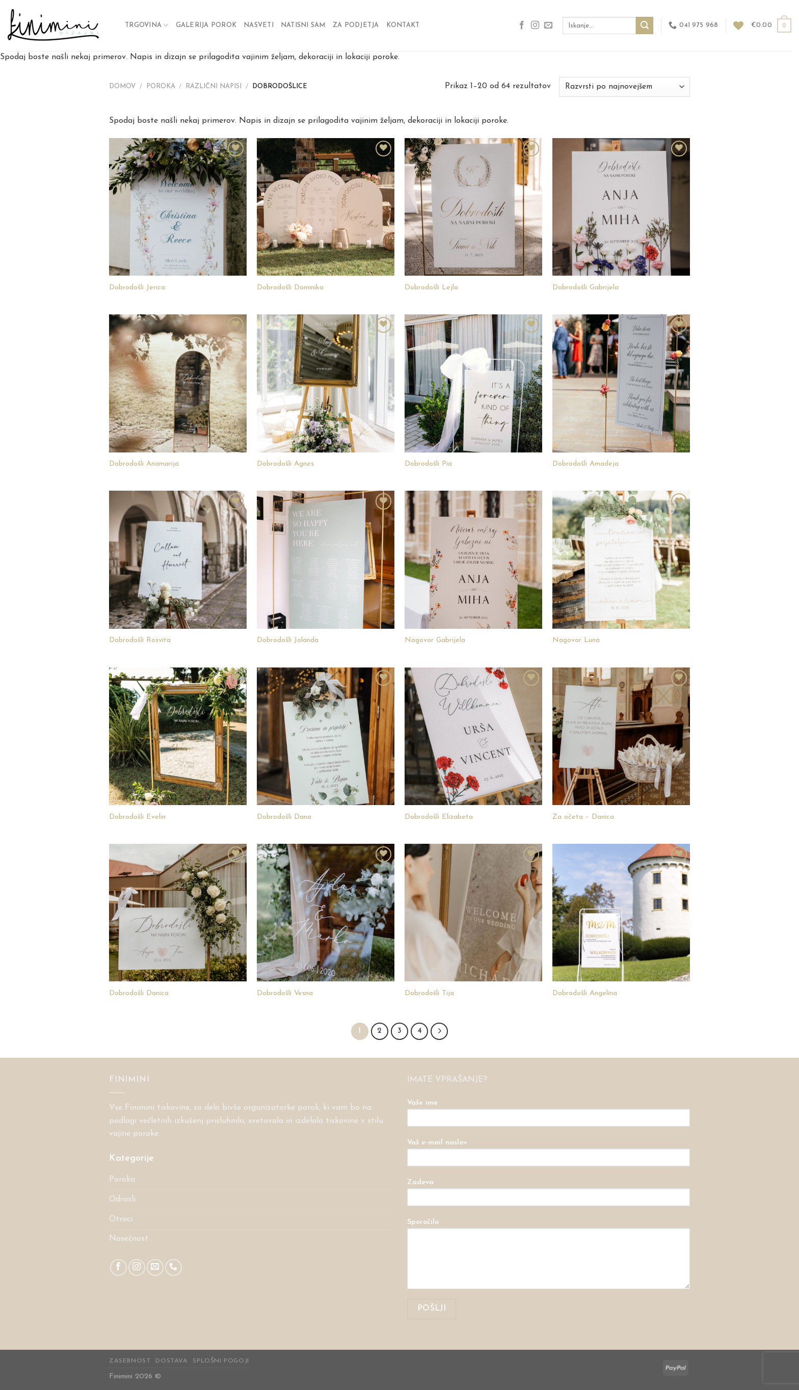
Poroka (122, 1179)
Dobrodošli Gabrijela (585, 287)
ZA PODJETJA (356, 25)
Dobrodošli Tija (429, 993)
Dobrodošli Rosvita (140, 640)
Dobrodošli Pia (428, 464)
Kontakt (403, 25)
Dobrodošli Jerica (137, 287)
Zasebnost (130, 1361)
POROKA (160, 86)
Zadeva (548, 1196)
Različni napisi (213, 86)
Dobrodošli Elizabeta (439, 817)
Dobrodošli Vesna (285, 993)
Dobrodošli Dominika (290, 287)
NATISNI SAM (303, 25)
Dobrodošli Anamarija (144, 464)
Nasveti (259, 25)
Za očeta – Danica (583, 817)
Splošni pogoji (221, 1361)
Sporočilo (548, 1257)
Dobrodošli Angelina (584, 993)
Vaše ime (548, 1116)
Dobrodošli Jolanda (287, 640)
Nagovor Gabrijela (435, 640)
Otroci (120, 1219)
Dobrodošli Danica (139, 993)
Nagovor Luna (576, 640)
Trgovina (147, 25)
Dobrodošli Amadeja (585, 464)
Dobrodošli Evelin (137, 817)
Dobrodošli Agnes (285, 464)
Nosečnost (128, 1239)
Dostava (171, 1361)
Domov (122, 86)
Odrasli (122, 1199)
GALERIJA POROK (206, 25)
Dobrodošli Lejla (431, 287)
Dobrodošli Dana (284, 817)
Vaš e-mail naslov (548, 1156)
